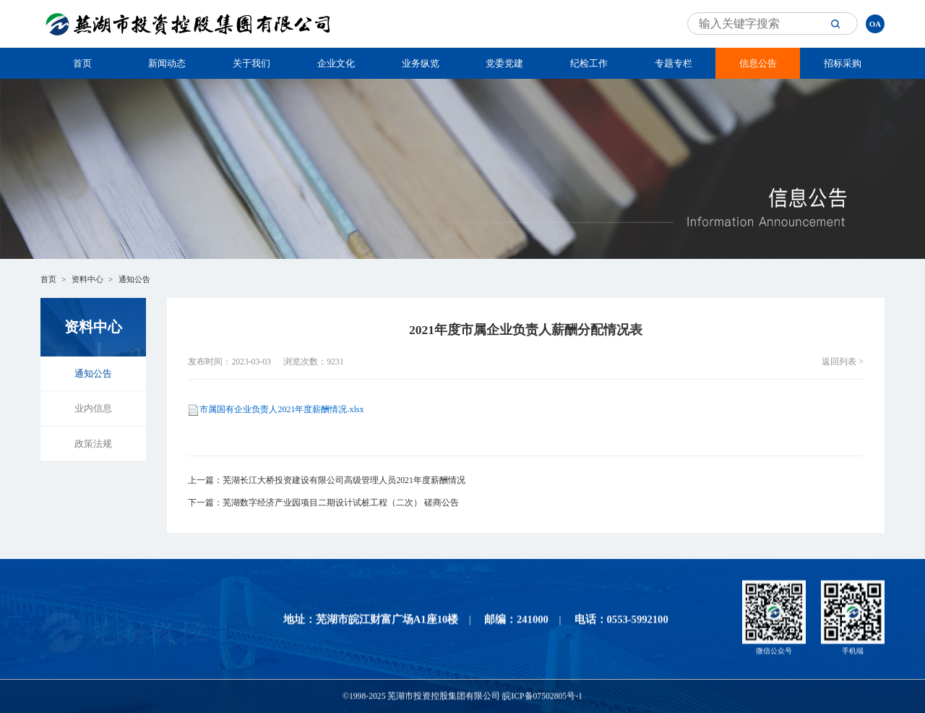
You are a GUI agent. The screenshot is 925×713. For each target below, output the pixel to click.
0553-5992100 (637, 620)
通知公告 (134, 279)
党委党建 (504, 63)
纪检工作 (589, 63)
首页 (82, 63)
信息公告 (758, 63)
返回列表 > (843, 362)
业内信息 (93, 408)
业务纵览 (420, 63)
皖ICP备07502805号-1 (542, 697)
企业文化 (336, 63)
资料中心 (87, 279)
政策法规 (93, 443)
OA (875, 24)
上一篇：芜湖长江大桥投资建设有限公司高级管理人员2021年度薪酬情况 (326, 480)
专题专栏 (673, 63)
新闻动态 (167, 63)
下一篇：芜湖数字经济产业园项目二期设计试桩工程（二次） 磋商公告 (323, 503)
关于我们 (251, 63)
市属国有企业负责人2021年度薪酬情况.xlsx (281, 409)
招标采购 (842, 63)
